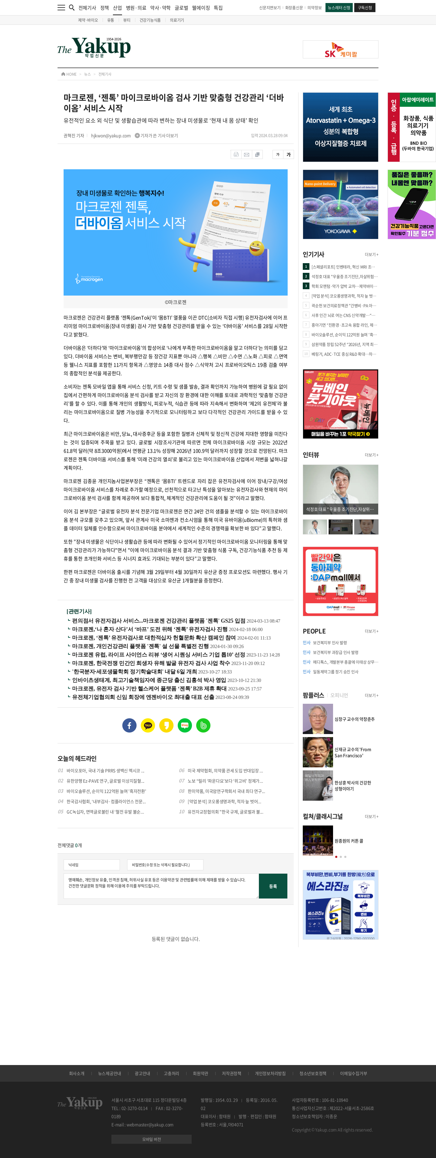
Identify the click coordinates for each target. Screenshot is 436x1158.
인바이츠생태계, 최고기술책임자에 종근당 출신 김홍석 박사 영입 (149, 680)
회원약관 (200, 1073)
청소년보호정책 (312, 1073)
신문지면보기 (270, 7)
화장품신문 (294, 7)
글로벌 (181, 7)
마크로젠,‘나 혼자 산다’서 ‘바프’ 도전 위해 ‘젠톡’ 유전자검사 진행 (150, 629)
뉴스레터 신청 (339, 7)
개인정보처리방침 (270, 1073)
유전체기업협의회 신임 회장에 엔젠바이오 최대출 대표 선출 (144, 697)
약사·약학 (160, 7)
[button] (336, 857)
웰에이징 (201, 7)
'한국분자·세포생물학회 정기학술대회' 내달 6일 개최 (135, 672)
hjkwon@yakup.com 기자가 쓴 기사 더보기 (134, 135)
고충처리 (171, 1073)
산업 (117, 9)
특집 (218, 7)
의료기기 (177, 20)
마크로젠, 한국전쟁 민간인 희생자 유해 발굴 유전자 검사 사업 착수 (151, 663)
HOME (69, 74)
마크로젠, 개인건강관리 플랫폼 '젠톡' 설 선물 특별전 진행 (141, 646)
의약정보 (314, 7)
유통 (110, 20)
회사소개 (76, 1073)
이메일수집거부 (353, 1073)
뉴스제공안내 (109, 1073)
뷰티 (126, 20)
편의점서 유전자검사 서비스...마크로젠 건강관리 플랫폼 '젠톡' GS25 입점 (159, 621)
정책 (104, 7)
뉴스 (87, 74)
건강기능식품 (150, 20)
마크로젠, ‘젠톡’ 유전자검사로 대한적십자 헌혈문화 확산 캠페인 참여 (154, 638)
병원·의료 (136, 7)
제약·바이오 (88, 20)
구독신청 (365, 7)
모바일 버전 (151, 1139)
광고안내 (142, 1073)
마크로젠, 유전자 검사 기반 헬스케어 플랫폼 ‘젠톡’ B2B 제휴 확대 (150, 689)
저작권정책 (231, 1073)
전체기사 (87, 7)
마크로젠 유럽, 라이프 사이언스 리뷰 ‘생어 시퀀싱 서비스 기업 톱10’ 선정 (159, 655)
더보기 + (371, 254)
